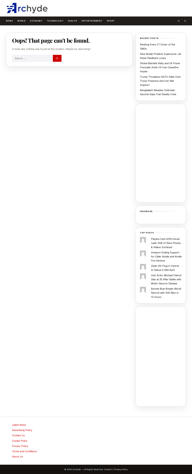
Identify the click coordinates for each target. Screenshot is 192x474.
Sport (111, 21)
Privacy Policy (20, 446)
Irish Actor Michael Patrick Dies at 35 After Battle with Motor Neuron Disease (166, 279)
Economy (36, 21)
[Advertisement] (161, 153)
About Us (17, 456)
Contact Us (18, 435)
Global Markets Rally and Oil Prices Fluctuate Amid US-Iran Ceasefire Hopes (160, 67)
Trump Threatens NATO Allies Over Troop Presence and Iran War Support (160, 80)
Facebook (146, 211)
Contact (108, 469)
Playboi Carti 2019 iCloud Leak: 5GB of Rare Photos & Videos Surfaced (166, 243)
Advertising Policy (22, 430)
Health (72, 21)
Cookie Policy (19, 440)
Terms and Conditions (24, 451)
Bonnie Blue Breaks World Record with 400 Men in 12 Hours (166, 292)
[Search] (57, 58)
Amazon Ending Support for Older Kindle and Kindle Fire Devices (166, 256)
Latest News (19, 424)
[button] (179, 21)
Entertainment (92, 21)
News (9, 21)
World (21, 21)
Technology (55, 21)
